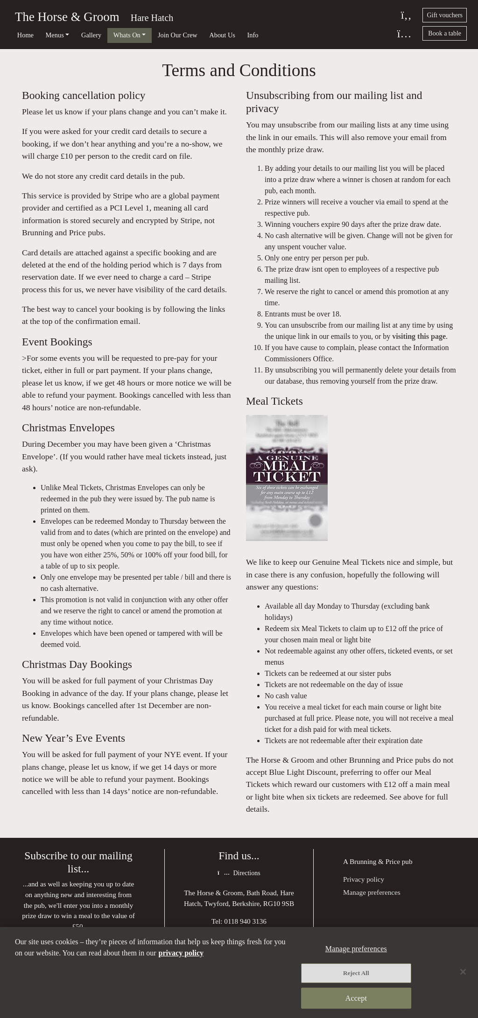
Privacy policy (363, 879)
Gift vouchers (445, 15)
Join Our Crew (177, 35)
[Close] (463, 972)
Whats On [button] (127, 35)
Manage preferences (372, 892)
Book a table (444, 33)
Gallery (91, 35)
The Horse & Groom (67, 17)
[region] (239, 972)
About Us (222, 35)
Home (25, 35)
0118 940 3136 (245, 921)
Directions (239, 873)
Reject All (356, 972)
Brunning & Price (375, 861)
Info (253, 35)
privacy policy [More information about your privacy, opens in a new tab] (181, 953)
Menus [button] (55, 35)
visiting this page (419, 336)
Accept (356, 998)
